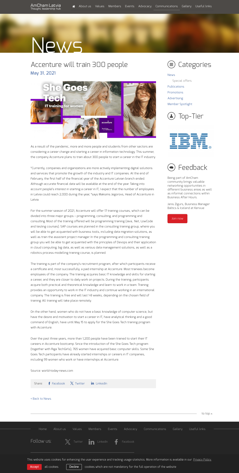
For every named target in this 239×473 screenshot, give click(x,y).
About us (85, 6)
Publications (176, 86)
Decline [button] (74, 467)
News (171, 75)
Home (43, 429)
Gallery (186, 6)
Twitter (77, 383)
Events (129, 6)
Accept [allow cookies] (34, 467)
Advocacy (145, 6)
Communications (166, 6)
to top (206, 413)
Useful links (203, 6)
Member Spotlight (180, 104)
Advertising (175, 98)
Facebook (56, 383)
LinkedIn (98, 383)
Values (99, 6)
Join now (177, 218)
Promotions (175, 92)
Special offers (182, 80)
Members (114, 6)
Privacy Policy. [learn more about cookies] (202, 459)
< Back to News (41, 398)
